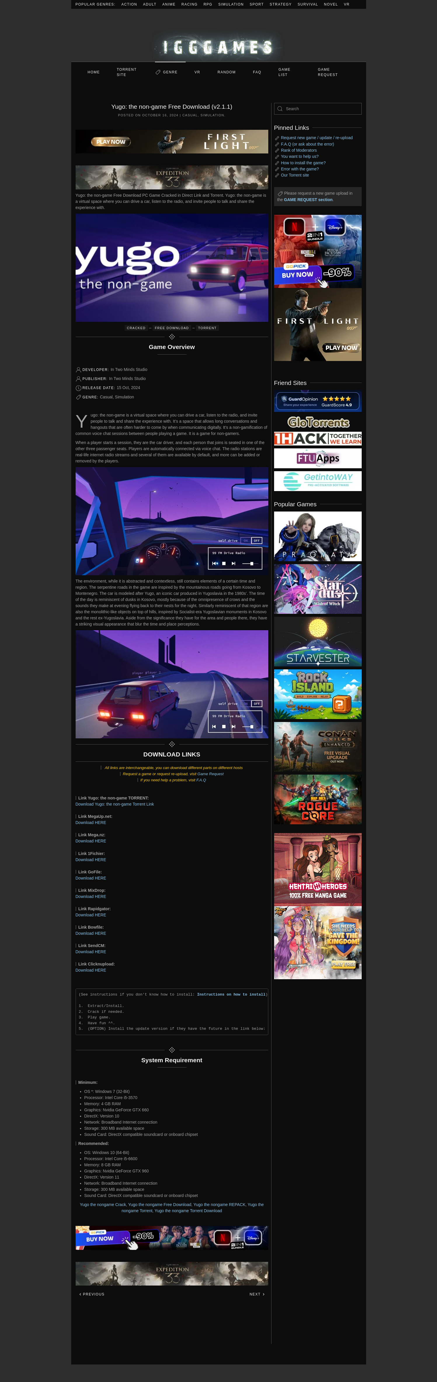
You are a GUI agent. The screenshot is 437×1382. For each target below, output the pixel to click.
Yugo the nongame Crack (103, 1204)
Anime (169, 4)
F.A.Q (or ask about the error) (307, 144)
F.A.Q (201, 780)
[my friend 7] (318, 480)
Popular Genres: (96, 4)
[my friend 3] (318, 438)
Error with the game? (300, 169)
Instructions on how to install (231, 994)
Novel (331, 4)
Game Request (210, 774)
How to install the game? (303, 162)
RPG (208, 4)
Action (129, 4)
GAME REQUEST (328, 72)
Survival (308, 4)
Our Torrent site (295, 175)
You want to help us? (299, 156)
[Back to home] (218, 35)
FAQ (257, 72)
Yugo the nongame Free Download (159, 1204)
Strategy (281, 4)
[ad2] (315, 869)
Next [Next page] (257, 1294)
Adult (149, 4)
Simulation (231, 4)
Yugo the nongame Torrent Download (188, 1210)
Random (226, 72)
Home (94, 72)
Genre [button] (170, 72)
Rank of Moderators (299, 150)
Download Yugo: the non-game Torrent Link (115, 804)
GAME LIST (284, 72)
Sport (257, 4)
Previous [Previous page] (92, 1294)
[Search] (318, 109)
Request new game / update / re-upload (317, 137)
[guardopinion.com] (318, 400)
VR (347, 4)
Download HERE (91, 822)
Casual (190, 115)
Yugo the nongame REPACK (220, 1204)
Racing (190, 4)
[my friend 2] (318, 421)
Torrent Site (127, 72)
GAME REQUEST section (308, 199)
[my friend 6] (318, 458)
